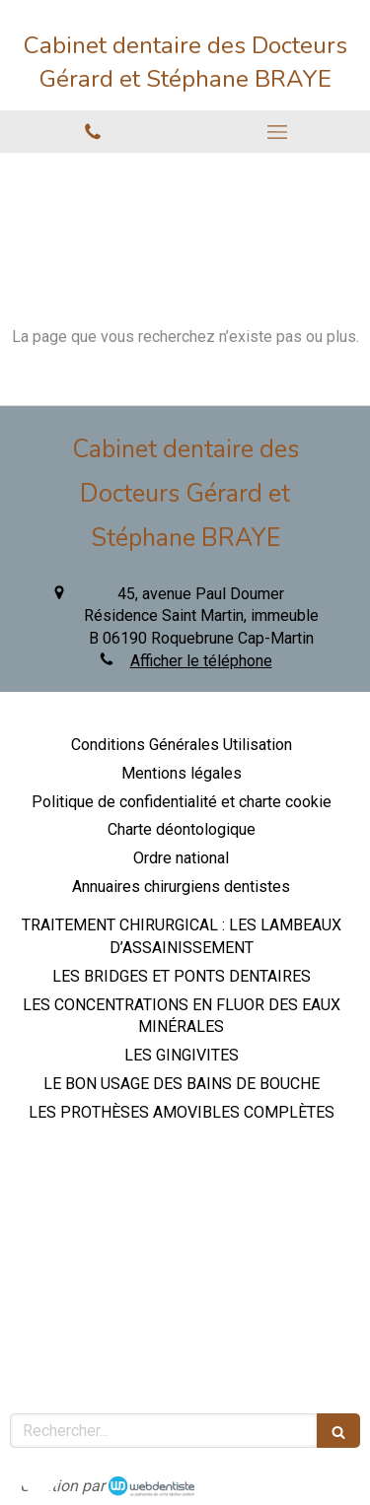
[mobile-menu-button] (278, 132)
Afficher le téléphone (201, 660)
